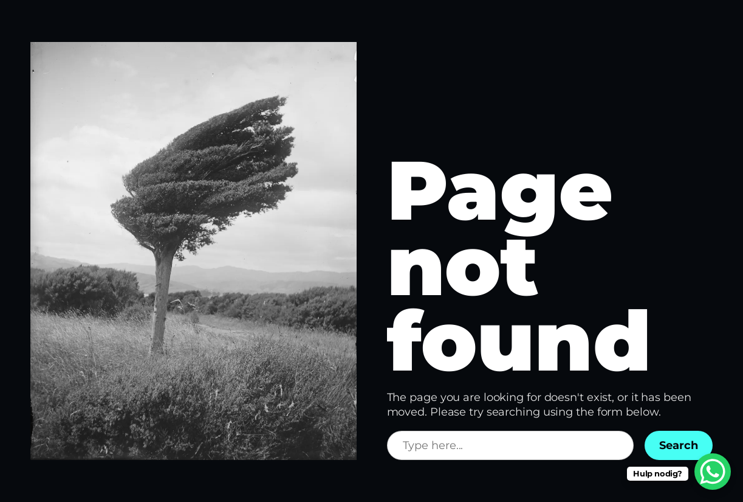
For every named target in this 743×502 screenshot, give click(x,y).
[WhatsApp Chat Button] (712, 471)
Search (678, 445)
